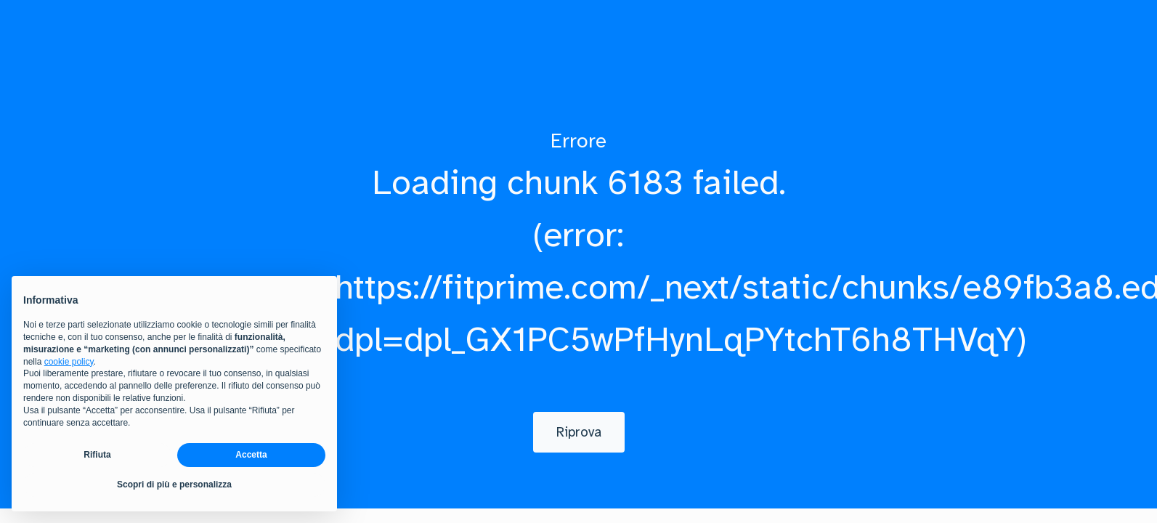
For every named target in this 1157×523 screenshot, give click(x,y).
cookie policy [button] (69, 362)
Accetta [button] (251, 455)
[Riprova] (579, 432)
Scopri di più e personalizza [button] (174, 485)
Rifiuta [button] (97, 455)
